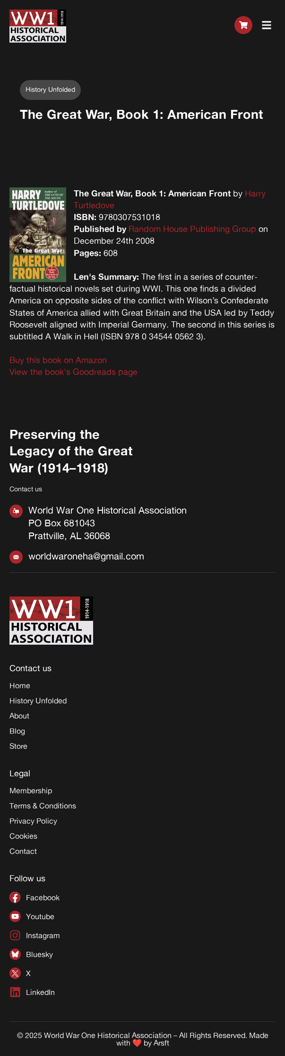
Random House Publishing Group (192, 228)
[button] (267, 25)
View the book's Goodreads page (73, 371)
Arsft (161, 1042)
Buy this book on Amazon (58, 360)
